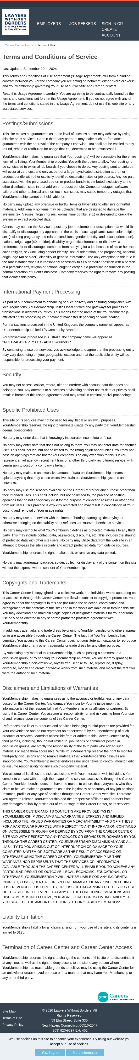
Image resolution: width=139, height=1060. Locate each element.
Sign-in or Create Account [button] (112, 29)
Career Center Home (19, 45)
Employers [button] (49, 24)
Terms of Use (12, 1018)
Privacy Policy (12, 1025)
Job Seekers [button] (82, 24)
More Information (85, 1053)
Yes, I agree (50, 1053)
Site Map (9, 1011)
